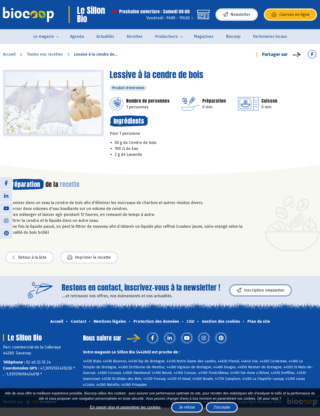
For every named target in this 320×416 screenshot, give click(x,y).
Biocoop (233, 36)
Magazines (203, 36)
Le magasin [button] (43, 36)
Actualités (105, 36)
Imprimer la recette (89, 257)
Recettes (135, 36)
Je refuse (187, 407)
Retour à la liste (29, 257)
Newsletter (236, 14)
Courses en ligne (290, 14)
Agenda (77, 36)
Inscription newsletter (261, 290)
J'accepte (221, 407)
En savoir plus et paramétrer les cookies (125, 407)
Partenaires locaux (270, 36)
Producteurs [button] (166, 36)
